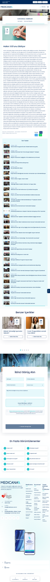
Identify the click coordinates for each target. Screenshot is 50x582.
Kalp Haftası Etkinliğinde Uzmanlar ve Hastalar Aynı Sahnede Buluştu (28, 173)
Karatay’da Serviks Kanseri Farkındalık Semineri (23, 303)
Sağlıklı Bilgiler (29, 505)
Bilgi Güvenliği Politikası (45, 498)
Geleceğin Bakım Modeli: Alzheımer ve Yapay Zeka (23, 184)
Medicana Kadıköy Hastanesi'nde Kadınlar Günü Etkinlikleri (26, 287)
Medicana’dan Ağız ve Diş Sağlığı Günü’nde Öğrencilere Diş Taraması (28, 227)
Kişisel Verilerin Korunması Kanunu (16, 411)
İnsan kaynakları (36, 489)
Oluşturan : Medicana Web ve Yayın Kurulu (9, 133)
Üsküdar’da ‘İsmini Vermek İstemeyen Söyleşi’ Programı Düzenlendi (28, 270)
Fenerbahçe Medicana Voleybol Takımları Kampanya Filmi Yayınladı (28, 211)
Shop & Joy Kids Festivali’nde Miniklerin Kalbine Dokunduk (25, 195)
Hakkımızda (28, 488)
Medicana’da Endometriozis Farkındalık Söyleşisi (23, 206)
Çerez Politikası (45, 504)
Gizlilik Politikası (45, 507)
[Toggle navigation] (48, 7)
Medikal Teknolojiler (28, 508)
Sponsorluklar (37, 517)
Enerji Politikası (37, 519)
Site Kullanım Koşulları (45, 494)
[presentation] (25, 420)
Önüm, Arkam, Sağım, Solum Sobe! (19, 178)
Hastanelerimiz (29, 491)
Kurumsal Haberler (28, 21)
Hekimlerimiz (29, 499)
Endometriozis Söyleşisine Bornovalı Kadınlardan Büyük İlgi (26, 265)
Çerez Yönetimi (44, 520)
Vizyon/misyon (37, 492)
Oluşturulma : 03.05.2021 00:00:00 (8, 131)
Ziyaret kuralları (36, 504)
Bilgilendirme (32, 411)
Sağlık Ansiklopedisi (28, 502)
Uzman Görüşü (29, 512)
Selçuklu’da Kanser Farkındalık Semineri (21, 292)
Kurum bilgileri (37, 501)
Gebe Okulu (36, 514)
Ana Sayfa (20, 21)
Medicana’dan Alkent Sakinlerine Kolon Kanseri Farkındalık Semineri (28, 222)
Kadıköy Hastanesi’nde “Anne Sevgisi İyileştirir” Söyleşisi (25, 152)
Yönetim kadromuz (36, 498)
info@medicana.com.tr (11, 507)
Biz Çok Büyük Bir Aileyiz (17, 168)
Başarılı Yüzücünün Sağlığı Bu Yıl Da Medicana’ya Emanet (25, 157)
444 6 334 (5, 2)
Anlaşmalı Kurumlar (28, 496)
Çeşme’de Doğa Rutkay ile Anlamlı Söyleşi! (21, 249)
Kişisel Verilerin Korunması (45, 501)
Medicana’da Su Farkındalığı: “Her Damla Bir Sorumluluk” (25, 238)
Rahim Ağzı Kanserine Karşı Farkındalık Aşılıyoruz (23, 298)
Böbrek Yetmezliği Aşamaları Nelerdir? (13, 332)
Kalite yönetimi (37, 512)
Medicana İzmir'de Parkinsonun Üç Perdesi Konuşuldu (24, 189)
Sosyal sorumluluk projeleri (36, 508)
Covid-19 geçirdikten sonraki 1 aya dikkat (36, 332)
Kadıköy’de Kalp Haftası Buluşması (19, 162)
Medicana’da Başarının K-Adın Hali (19, 254)
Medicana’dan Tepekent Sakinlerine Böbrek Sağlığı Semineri (26, 216)
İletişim (27, 518)
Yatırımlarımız (37, 495)
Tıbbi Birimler (29, 493)
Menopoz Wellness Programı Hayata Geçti (21, 259)
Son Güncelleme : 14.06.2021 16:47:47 (21, 131)
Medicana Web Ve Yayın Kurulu (45, 511)
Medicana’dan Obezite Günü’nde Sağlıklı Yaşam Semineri (25, 232)
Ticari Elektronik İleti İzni (45, 516)
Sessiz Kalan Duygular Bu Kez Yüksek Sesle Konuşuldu (24, 146)
